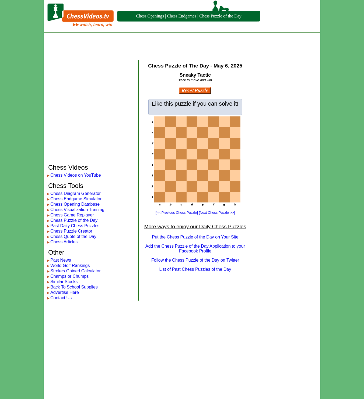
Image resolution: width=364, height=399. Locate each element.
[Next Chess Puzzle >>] (217, 213)
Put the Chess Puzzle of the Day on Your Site (195, 237)
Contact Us (61, 297)
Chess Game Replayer (72, 215)
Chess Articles (64, 242)
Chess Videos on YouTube (75, 175)
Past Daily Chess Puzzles (74, 225)
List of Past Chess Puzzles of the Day (195, 269)
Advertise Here (64, 292)
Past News (60, 260)
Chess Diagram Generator (75, 193)
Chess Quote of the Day (73, 236)
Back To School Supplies (74, 287)
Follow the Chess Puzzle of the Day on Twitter (195, 260)
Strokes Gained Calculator (75, 271)
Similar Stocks (64, 281)
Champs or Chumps (69, 276)
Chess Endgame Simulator (76, 199)
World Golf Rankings (70, 265)
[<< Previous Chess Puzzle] (177, 213)
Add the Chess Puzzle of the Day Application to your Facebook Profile (195, 248)
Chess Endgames (181, 16)
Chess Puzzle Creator (71, 231)
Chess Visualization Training (77, 209)
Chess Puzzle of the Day (220, 16)
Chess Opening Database (75, 204)
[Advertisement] (182, 46)
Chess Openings (150, 16)
